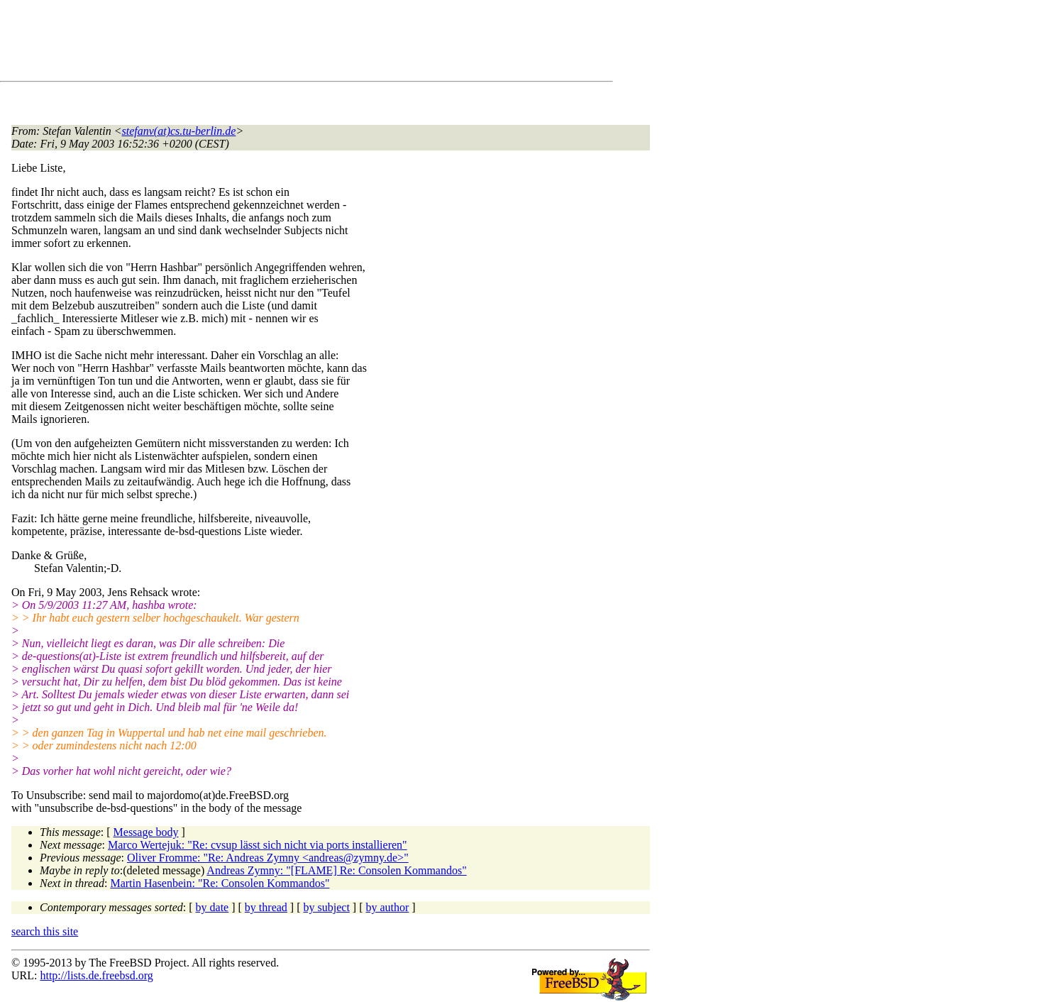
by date (212, 907)
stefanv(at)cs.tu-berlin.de (179, 131)
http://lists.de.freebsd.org (96, 975)
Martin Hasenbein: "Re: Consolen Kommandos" (219, 883)
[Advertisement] (269, 43)
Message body (146, 832)
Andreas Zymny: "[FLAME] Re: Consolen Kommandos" (336, 870)
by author (387, 907)
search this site (44, 931)
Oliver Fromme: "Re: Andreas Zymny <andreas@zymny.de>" (268, 858)
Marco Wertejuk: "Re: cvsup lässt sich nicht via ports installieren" (257, 845)
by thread (266, 907)
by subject (327, 907)
